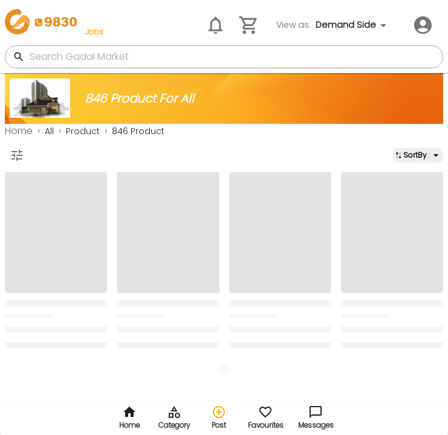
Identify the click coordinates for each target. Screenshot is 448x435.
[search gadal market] (235, 56)
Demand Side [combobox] (346, 25)
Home (19, 131)
